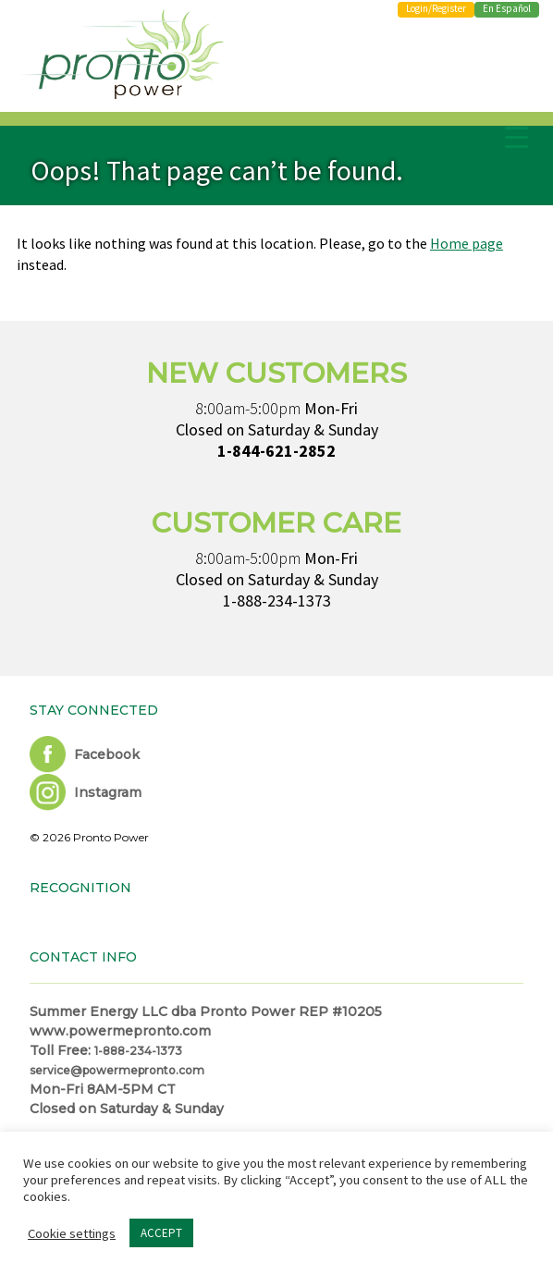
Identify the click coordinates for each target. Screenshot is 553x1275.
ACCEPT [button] (161, 1233)
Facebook (85, 754)
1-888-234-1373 (277, 600)
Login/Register (436, 8)
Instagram (85, 792)
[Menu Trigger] (516, 136)
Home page (466, 243)
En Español (507, 8)
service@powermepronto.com (117, 1070)
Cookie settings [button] (72, 1233)
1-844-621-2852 (276, 450)
